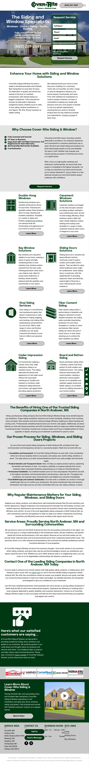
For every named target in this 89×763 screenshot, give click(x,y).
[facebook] (26, 743)
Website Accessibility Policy (72, 758)
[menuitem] (67, 732)
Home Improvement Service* (64, 43)
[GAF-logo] (13, 673)
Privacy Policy (12, 758)
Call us (68, 172)
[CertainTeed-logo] (28, 673)
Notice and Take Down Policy (56, 758)
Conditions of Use (41, 758)
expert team (36, 573)
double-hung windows (34, 221)
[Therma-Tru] (75, 673)
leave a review (20, 655)
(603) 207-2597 (27, 47)
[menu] (84, 5)
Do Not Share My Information (26, 758)
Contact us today (68, 115)
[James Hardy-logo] (44, 673)
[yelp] (31, 743)
